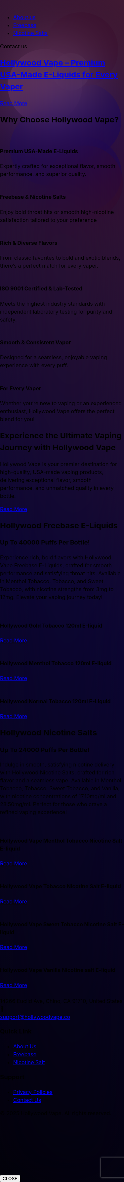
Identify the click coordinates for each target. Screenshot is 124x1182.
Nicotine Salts (30, 33)
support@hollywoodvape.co (35, 1017)
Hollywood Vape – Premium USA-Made (59, 74)
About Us (24, 1046)
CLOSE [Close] (10, 1178)
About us (24, 17)
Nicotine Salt (29, 1062)
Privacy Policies (33, 1092)
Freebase (24, 25)
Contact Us (27, 1100)
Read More (13, 103)
